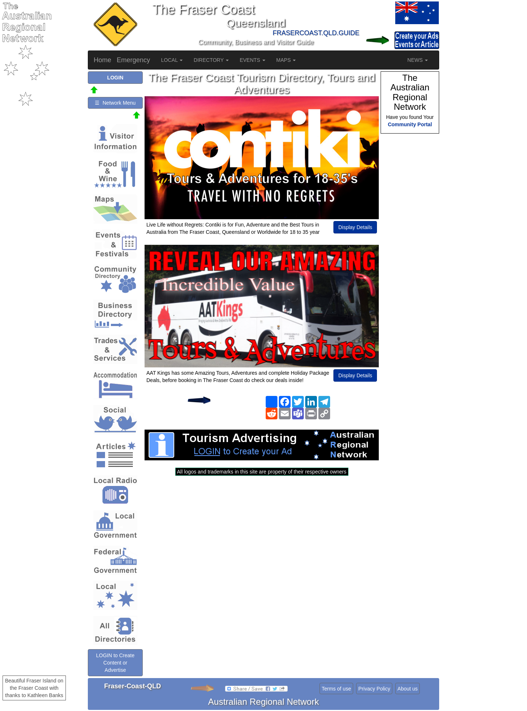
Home (102, 60)
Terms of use (336, 689)
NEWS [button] (417, 60)
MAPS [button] (286, 60)
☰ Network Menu (115, 103)
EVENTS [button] (252, 60)
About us (407, 689)
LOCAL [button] (172, 60)
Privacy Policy (374, 689)
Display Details (355, 227)
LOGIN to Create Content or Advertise (115, 662)
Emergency (133, 60)
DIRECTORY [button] (211, 60)
